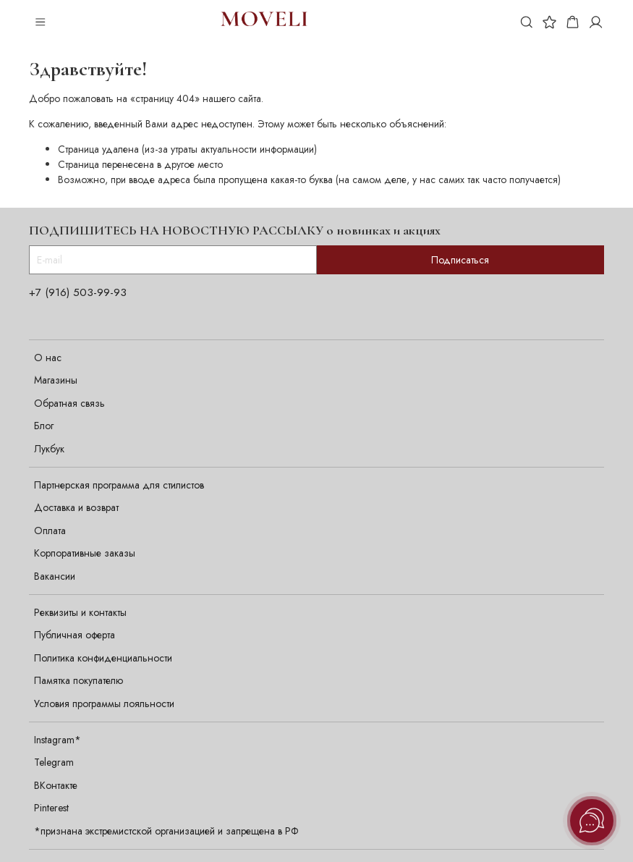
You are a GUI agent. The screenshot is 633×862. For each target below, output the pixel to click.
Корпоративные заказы (84, 553)
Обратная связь (69, 403)
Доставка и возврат (76, 507)
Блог (44, 425)
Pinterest (51, 807)
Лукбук (49, 448)
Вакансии (54, 576)
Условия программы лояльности (104, 703)
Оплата (50, 530)
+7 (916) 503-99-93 (78, 292)
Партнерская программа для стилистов (119, 485)
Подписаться (460, 260)
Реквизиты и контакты (80, 612)
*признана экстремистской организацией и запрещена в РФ (166, 831)
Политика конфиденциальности (103, 658)
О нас (47, 357)
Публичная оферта (74, 635)
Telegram (54, 762)
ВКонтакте (55, 785)
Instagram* (57, 739)
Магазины (55, 380)
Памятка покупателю (78, 680)
